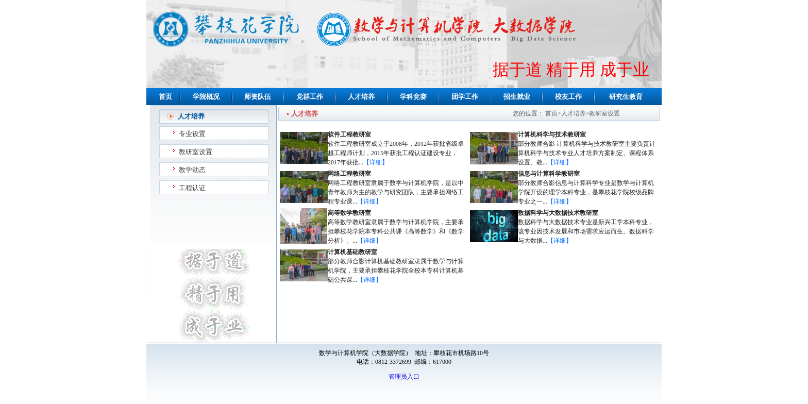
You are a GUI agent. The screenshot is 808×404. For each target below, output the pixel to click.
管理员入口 (404, 376)
